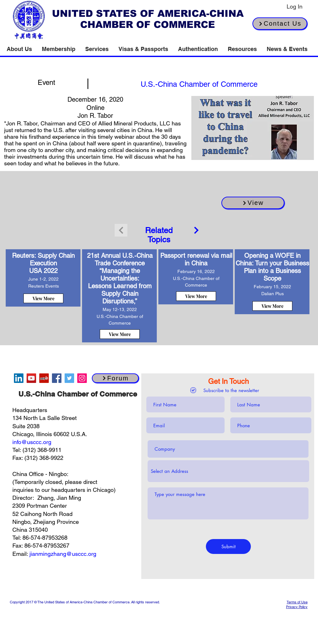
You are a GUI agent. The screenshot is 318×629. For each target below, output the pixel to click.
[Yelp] (44, 378)
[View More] (43, 298)
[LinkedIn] (18, 378)
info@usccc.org (31, 442)
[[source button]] (199, 84)
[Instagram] (82, 378)
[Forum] (115, 378)
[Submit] (228, 546)
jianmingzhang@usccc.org (62, 553)
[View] (252, 203)
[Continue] (196, 230)
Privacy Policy (297, 607)
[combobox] (228, 471)
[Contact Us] (279, 23)
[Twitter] (69, 378)
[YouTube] (31, 378)
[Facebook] (56, 378)
